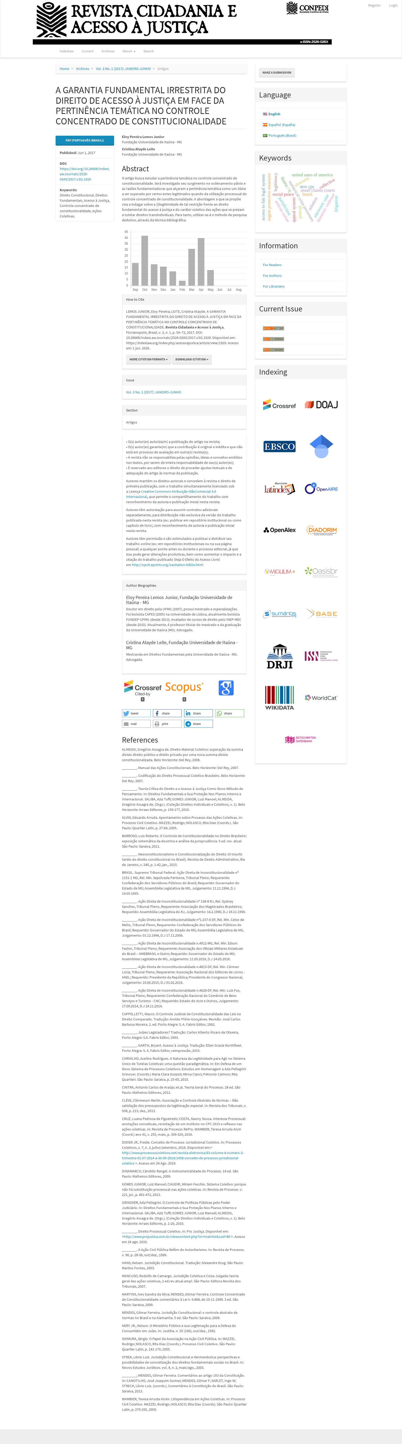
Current (88, 51)
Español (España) (282, 124)
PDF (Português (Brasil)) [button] (85, 140)
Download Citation (191, 359)
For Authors (272, 275)
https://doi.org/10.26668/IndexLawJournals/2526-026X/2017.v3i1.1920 (85, 174)
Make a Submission (276, 72)
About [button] (129, 51)
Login (393, 5)
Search (148, 51)
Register (374, 5)
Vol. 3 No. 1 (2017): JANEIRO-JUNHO (123, 68)
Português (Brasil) (282, 135)
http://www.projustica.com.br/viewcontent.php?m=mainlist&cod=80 (177, 1236)
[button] (136, 713)
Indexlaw (67, 51)
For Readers (272, 264)
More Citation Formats (149, 359)
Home (64, 68)
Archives (108, 51)
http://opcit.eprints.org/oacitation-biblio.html (167, 564)
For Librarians (274, 286)
